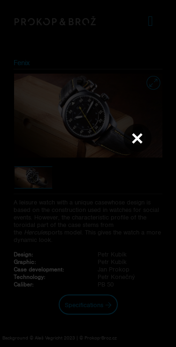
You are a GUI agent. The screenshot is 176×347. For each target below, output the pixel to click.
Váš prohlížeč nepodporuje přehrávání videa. (88, 173)
